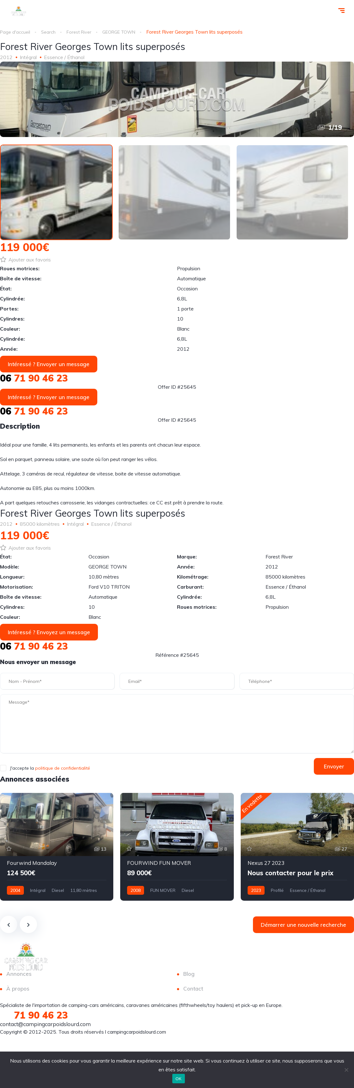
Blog (189, 975)
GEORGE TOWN (127, 32)
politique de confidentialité (62, 769)
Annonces (19, 975)
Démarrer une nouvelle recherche (303, 926)
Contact (193, 990)
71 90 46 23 (34, 380)
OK (178, 1078)
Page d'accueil (16, 32)
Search (51, 32)
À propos (18, 990)
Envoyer (331, 768)
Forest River (83, 32)
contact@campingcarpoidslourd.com (45, 1025)
